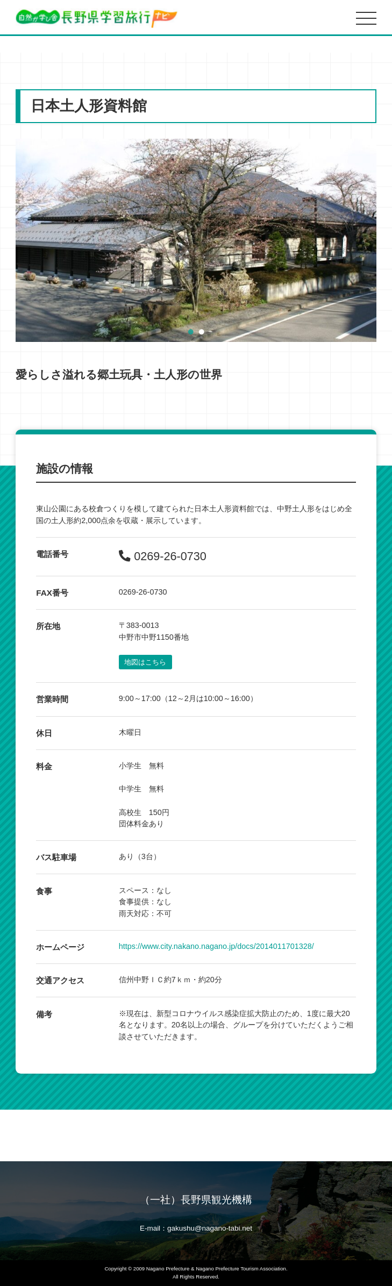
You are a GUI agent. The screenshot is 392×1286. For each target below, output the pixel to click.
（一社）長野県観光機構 (196, 1199)
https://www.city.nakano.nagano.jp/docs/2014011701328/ (216, 946)
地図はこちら (145, 662)
